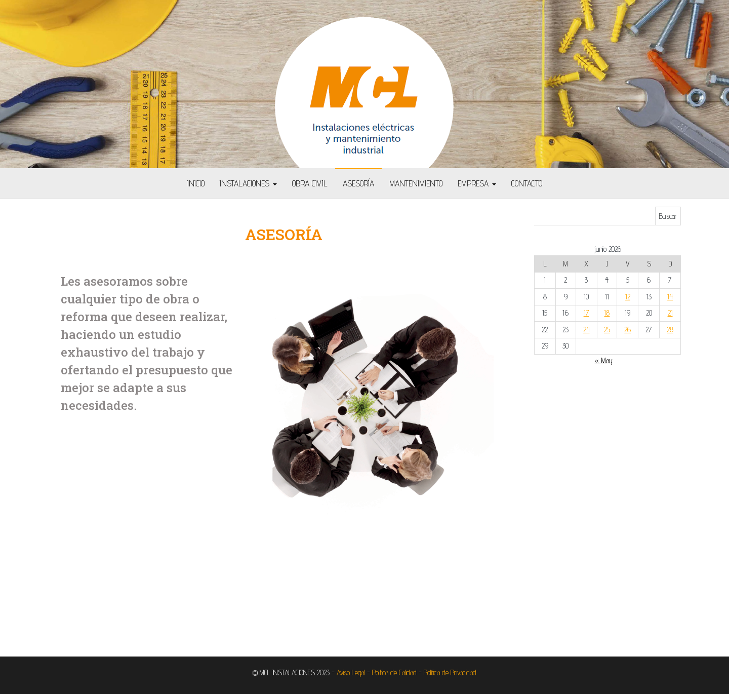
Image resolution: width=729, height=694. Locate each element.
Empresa (477, 183)
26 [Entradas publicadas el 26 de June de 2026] (627, 329)
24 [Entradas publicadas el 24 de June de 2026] (586, 329)
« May (604, 360)
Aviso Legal (351, 672)
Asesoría (358, 183)
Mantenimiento (415, 183)
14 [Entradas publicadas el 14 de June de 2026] (670, 296)
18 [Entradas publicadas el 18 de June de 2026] (607, 313)
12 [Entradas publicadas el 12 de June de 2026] (627, 296)
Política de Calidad (394, 672)
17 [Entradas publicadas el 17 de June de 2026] (586, 313)
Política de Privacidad (450, 672)
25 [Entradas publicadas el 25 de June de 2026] (607, 329)
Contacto (526, 183)
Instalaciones (248, 183)
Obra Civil (310, 183)
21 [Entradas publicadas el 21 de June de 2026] (670, 313)
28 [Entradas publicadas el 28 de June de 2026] (670, 329)
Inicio (196, 183)
